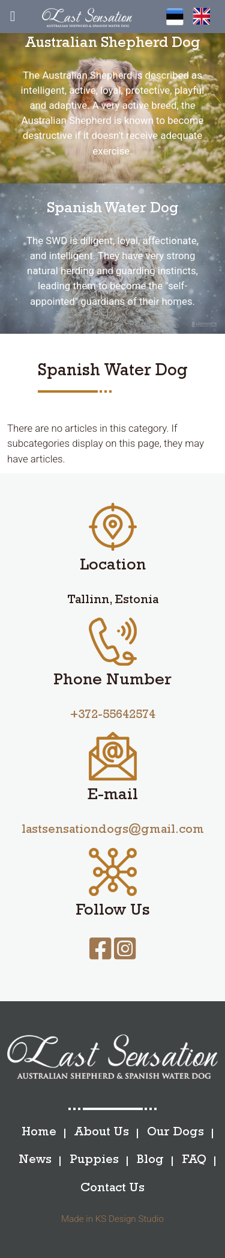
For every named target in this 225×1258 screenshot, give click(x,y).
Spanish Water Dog (112, 209)
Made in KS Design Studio (112, 1219)
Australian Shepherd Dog (112, 44)
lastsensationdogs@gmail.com (113, 830)
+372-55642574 (112, 716)
